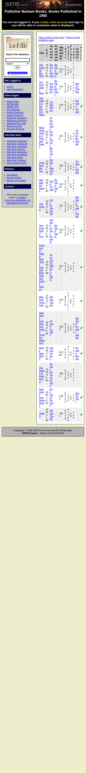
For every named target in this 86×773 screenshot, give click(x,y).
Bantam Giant (56, 70)
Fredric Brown (51, 87)
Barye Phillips (77, 87)
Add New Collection (17, 146)
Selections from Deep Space (42, 397)
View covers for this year (51, 37)
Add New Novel (15, 157)
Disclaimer (12, 175)
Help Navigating (15, 89)
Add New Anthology (17, 141)
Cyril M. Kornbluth (51, 207)
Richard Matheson (52, 167)
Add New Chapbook (17, 143)
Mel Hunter (77, 397)
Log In (10, 86)
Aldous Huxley (51, 353)
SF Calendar (13, 109)
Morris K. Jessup (51, 70)
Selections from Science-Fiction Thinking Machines (42, 328)
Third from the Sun (41, 166)
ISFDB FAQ (13, 107)
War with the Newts (41, 185)
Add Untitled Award (17, 163)
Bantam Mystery (56, 88)
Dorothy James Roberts (51, 231)
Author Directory (15, 112)
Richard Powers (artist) (77, 207)
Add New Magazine (17, 152)
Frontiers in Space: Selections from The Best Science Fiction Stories (42, 267)
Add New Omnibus (16, 160)
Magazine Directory (17, 120)
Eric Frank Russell (51, 397)
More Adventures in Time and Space (41, 137)
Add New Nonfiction (17, 154)
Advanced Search (17, 73)
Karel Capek (51, 185)
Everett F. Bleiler (52, 263)
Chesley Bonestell (77, 137)
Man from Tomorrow (42, 301)
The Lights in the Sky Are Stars (41, 106)
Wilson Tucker (51, 301)
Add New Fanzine (16, 149)
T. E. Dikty (51, 275)
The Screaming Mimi (41, 88)
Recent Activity (14, 126)
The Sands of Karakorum (41, 375)
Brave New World (41, 353)
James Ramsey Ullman (51, 374)
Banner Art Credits (16, 180)
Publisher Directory (16, 118)
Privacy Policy (14, 177)
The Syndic (41, 207)
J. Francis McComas (51, 147)
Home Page (13, 101)
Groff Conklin (52, 329)
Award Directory (15, 115)
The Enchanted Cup (41, 231)
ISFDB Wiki (13, 104)
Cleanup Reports (15, 129)
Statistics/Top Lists (16, 123)
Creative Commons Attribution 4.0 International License (17, 200)
